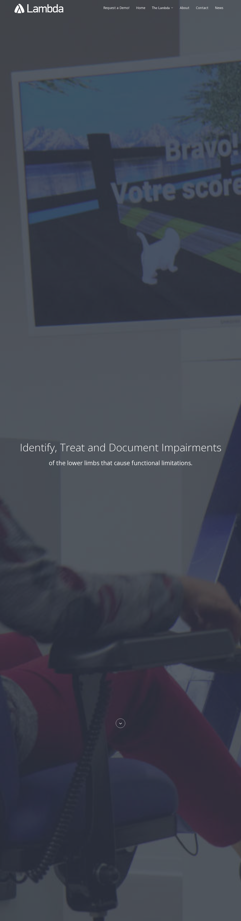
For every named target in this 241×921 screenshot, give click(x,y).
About (184, 7)
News (219, 7)
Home (140, 7)
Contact (202, 7)
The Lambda (162, 8)
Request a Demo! (116, 7)
